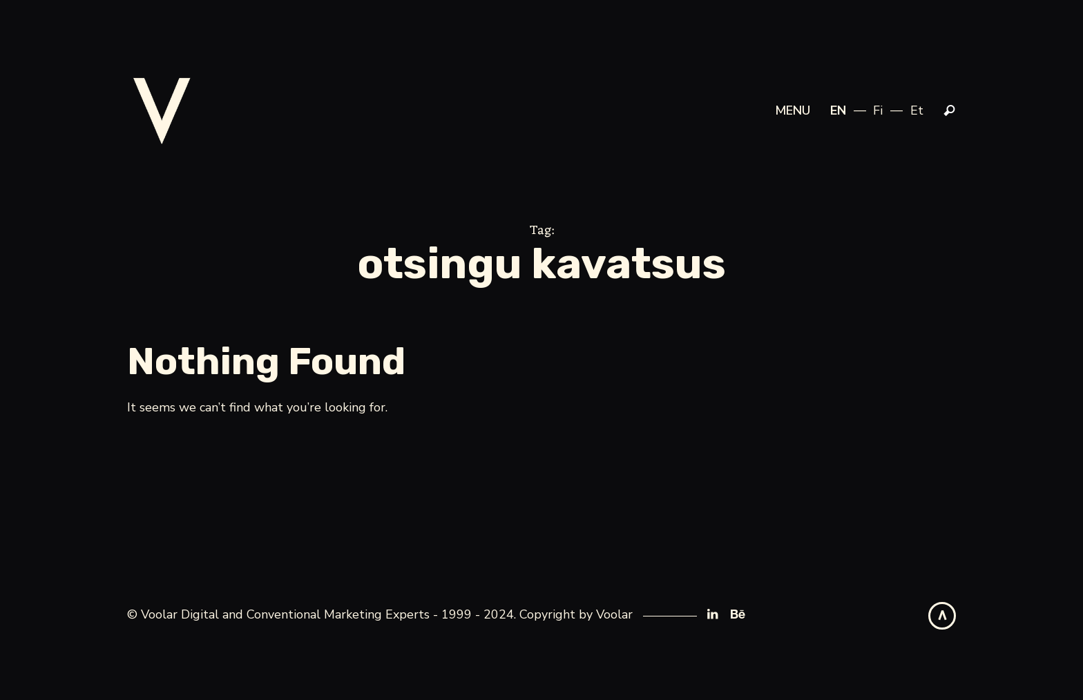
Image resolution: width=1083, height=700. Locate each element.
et (916, 110)
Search (949, 111)
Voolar (614, 614)
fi (878, 110)
